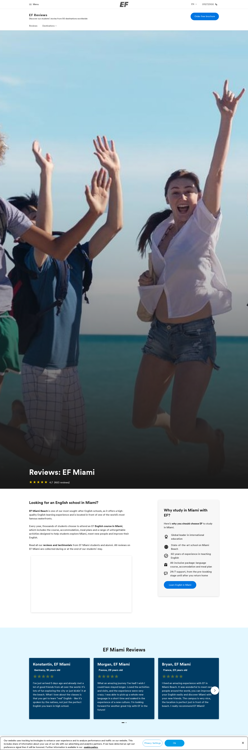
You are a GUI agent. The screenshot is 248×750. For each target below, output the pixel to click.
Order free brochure (205, 16)
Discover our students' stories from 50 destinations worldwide (58, 18)
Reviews (33, 25)
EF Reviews (38, 15)
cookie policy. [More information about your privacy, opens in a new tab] (91, 747)
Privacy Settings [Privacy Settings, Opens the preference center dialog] (152, 743)
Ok (174, 743)
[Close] (242, 742)
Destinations (48, 25)
